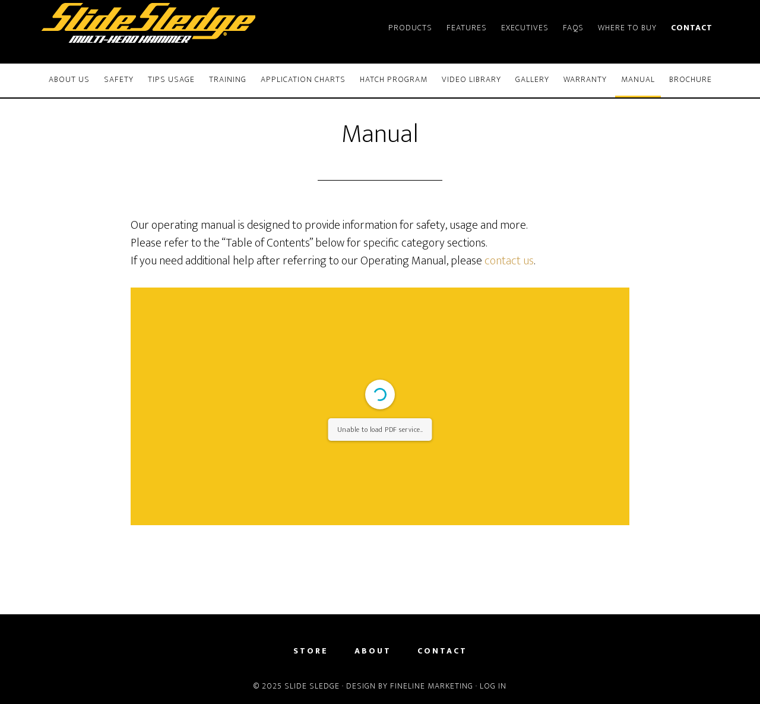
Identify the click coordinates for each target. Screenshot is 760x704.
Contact (442, 651)
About (372, 651)
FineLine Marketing (431, 686)
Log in (493, 686)
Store (310, 651)
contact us (509, 261)
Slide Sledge (148, 22)
